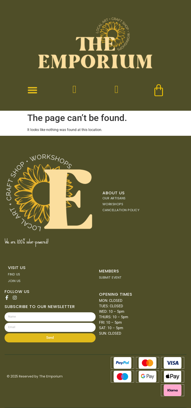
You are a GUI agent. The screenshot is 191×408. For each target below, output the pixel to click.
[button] (32, 90)
